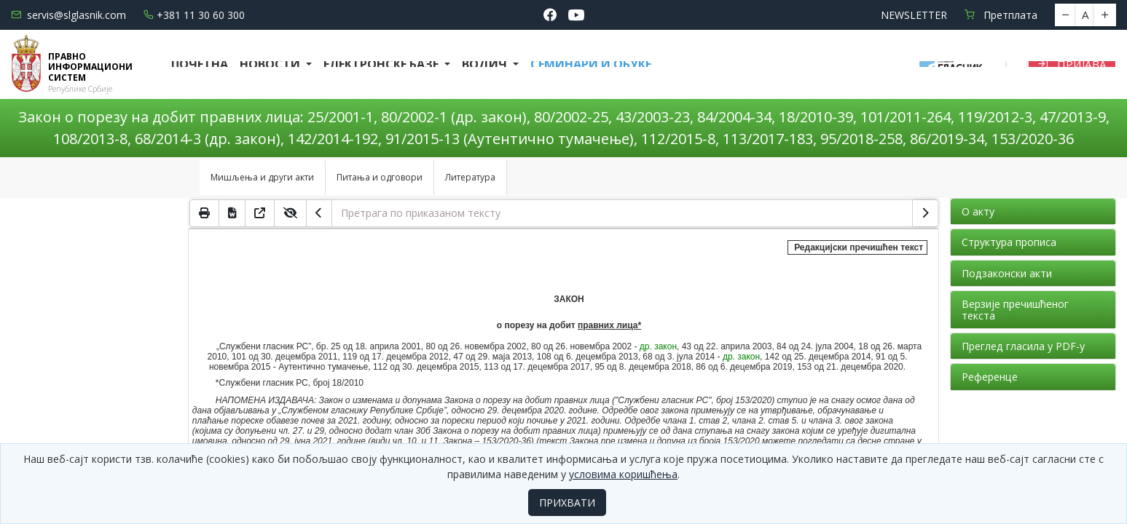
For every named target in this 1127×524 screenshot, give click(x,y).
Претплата (1001, 15)
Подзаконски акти (1007, 273)
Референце (990, 377)
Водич (486, 64)
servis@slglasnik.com (68, 15)
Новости (271, 64)
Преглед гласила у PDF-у (1023, 346)
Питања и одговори (380, 177)
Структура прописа (1009, 242)
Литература (470, 177)
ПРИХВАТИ (567, 502)
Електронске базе (382, 64)
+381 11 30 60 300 (194, 15)
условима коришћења (623, 474)
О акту (978, 211)
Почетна (199, 64)
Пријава (1072, 64)
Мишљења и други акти (262, 177)
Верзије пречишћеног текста (1015, 309)
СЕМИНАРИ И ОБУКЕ (590, 64)
